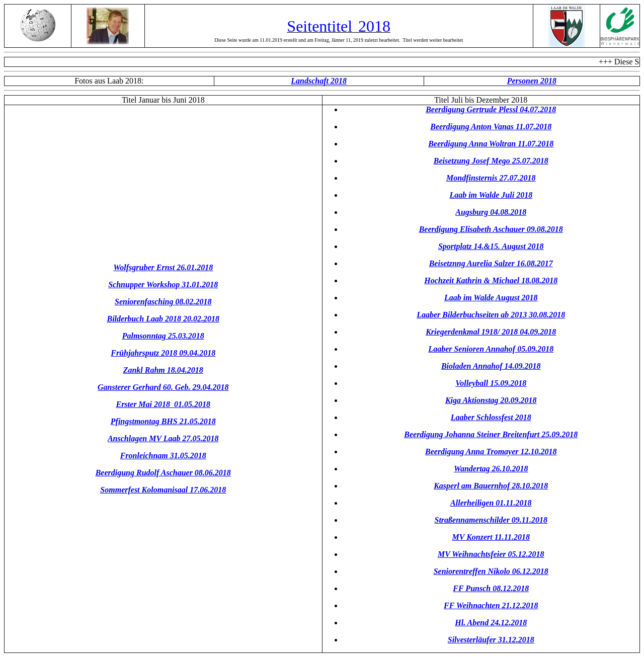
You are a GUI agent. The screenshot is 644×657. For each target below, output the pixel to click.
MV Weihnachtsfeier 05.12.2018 (491, 554)
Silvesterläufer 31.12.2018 (491, 639)
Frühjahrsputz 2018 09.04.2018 (163, 353)
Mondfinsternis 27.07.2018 (490, 178)
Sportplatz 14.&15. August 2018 (491, 246)
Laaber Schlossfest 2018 (491, 417)
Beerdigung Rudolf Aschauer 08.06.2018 (163, 472)
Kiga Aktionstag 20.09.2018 (491, 400)
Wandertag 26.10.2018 (491, 468)
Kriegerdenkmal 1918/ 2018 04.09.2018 (491, 331)
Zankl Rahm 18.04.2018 (163, 370)
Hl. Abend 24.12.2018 (491, 622)
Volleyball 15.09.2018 (490, 383)
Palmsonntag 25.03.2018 (163, 336)
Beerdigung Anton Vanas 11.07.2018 (490, 126)
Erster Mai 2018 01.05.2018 (163, 404)
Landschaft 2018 (319, 80)
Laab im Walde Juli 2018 (490, 195)
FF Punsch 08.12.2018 (491, 588)
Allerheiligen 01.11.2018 (490, 503)
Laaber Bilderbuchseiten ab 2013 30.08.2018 (491, 314)
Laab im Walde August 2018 (491, 297)
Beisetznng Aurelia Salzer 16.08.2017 (491, 263)
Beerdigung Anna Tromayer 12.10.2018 (491, 451)
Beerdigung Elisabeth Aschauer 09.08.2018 (491, 229)
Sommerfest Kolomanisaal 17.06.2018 (163, 489)
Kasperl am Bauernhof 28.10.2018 (491, 485)
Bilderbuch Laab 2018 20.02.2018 (163, 318)
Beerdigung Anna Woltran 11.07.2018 (490, 143)
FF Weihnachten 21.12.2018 (491, 605)
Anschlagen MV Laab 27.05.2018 (163, 438)
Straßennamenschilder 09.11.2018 (491, 520)
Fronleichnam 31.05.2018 (163, 455)
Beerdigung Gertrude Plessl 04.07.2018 (491, 109)
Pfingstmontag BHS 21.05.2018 (163, 421)
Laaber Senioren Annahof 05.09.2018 (490, 349)
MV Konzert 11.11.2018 (491, 537)
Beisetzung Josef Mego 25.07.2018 (491, 160)
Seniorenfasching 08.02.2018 (163, 301)
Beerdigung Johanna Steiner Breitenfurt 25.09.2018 (491, 434)
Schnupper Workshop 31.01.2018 (163, 284)
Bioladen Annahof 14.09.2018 (491, 366)
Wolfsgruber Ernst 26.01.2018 (163, 267)
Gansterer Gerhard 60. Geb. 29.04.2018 (163, 387)
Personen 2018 (531, 80)
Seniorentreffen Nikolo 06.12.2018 (491, 571)
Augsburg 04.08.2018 (490, 212)
